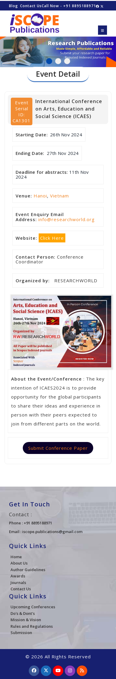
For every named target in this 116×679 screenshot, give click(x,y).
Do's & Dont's (22, 613)
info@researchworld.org (66, 219)
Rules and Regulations (31, 626)
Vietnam (59, 196)
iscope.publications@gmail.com (52, 531)
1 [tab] (49, 61)
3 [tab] (67, 61)
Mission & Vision (25, 619)
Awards (17, 576)
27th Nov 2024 (63, 153)
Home (16, 556)
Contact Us (31, 5)
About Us (19, 563)
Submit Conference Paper (58, 448)
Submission (21, 632)
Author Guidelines (27, 569)
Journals (18, 582)
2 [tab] (58, 61)
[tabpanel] (58, 48)
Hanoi (40, 196)
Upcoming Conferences (32, 606)
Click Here (52, 238)
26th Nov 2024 (66, 135)
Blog (13, 5)
